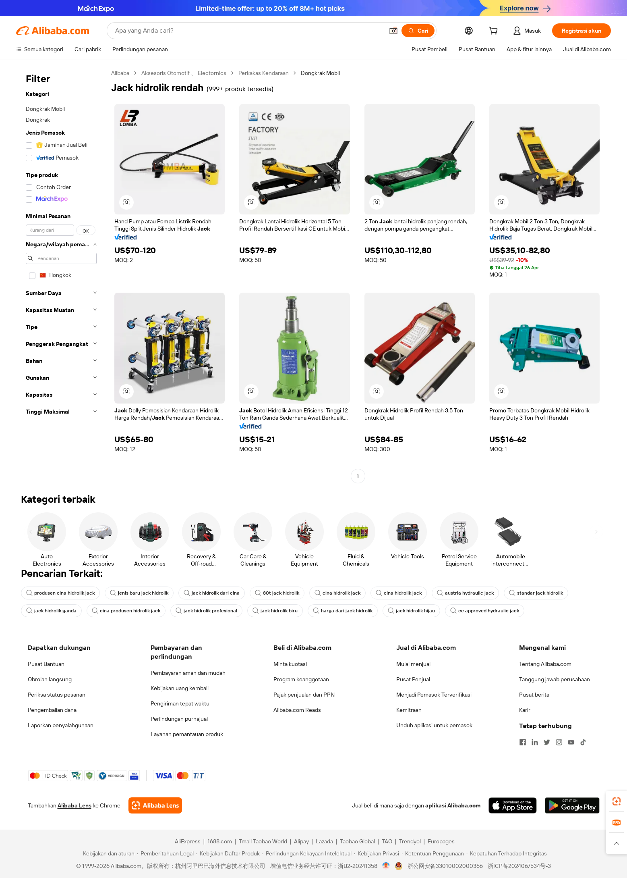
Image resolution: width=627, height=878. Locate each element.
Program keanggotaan (301, 679)
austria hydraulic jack (465, 593)
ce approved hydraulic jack (484, 611)
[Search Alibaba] (248, 30)
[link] (616, 801)
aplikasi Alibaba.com (452, 805)
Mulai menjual (413, 664)
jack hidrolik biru (275, 611)
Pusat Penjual (413, 679)
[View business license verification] (386, 866)
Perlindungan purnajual (179, 719)
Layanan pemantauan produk (187, 734)
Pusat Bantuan (46, 664)
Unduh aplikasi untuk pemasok (434, 725)
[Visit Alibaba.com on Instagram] (559, 742)
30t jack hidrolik (277, 593)
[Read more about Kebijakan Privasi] (376, 853)
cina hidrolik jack (337, 593)
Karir (524, 710)
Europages (441, 841)
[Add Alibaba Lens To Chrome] (155, 805)
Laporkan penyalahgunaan (60, 725)
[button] (393, 30)
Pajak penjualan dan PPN (304, 694)
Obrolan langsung (50, 679)
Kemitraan (409, 710)
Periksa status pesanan (56, 694)
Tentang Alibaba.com (545, 664)
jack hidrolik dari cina (212, 593)
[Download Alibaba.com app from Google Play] (572, 805)
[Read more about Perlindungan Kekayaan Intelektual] (307, 853)
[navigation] (61, 275)
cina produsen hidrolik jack (126, 611)
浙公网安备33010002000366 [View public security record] (445, 866)
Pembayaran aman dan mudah (188, 673)
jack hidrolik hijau (411, 611)
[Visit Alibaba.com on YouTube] (571, 742)
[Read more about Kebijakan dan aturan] (108, 853)
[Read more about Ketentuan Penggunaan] (432, 853)
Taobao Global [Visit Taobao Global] (357, 841)
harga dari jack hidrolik (342, 611)
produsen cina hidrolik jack (60, 593)
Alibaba (120, 73)
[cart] (495, 32)
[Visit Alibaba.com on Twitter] (546, 742)
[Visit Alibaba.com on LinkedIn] (534, 742)
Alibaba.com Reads (297, 710)
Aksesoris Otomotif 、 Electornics (183, 73)
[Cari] (418, 30)
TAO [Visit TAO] (387, 841)
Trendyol (410, 841)
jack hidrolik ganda (51, 611)
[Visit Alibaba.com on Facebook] (522, 742)
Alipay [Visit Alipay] (301, 841)
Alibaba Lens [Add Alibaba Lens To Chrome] (74, 805)
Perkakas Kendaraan (263, 73)
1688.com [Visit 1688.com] (219, 841)
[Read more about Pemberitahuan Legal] (165, 853)
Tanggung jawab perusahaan (554, 679)
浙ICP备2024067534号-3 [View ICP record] (519, 866)
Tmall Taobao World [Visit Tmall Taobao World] (263, 841)
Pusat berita (534, 694)
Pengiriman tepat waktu (180, 703)
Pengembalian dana (52, 710)
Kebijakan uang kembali (180, 688)
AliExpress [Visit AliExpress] (188, 841)
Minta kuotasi (290, 664)
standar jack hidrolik (536, 593)
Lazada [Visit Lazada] (324, 841)
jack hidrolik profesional (206, 611)
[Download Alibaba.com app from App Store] (512, 805)
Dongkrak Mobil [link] (320, 73)
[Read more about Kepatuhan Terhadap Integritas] (506, 853)
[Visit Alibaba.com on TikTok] (583, 742)
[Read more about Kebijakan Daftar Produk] (228, 853)
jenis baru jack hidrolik (139, 593)
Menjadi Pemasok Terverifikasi (434, 694)
